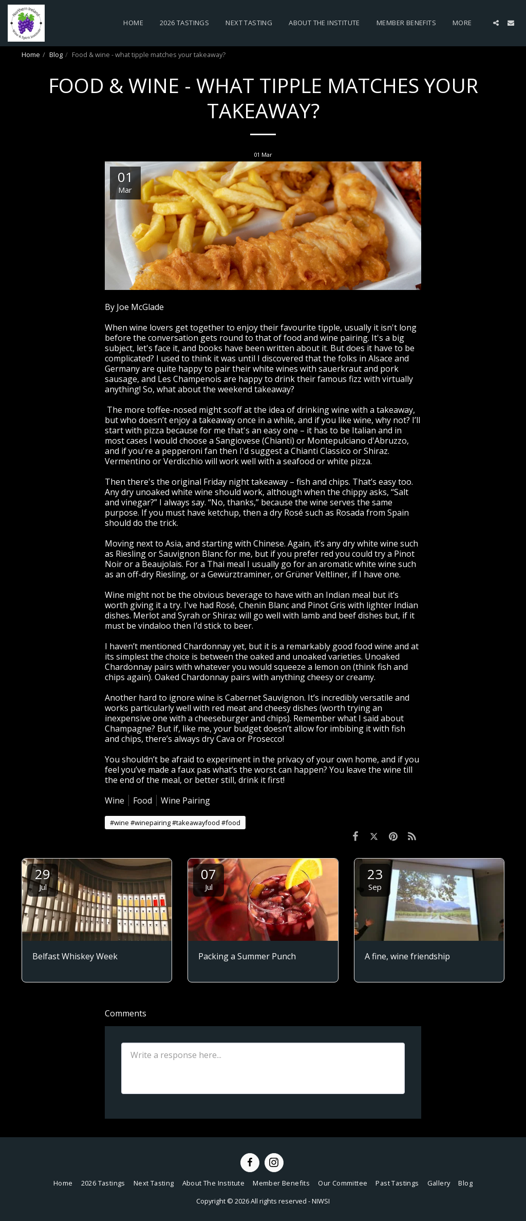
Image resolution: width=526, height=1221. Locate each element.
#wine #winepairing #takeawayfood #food (175, 822)
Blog (56, 54)
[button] (496, 23)
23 (375, 878)
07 (208, 878)
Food (142, 800)
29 (42, 878)
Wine (114, 800)
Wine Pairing (185, 800)
